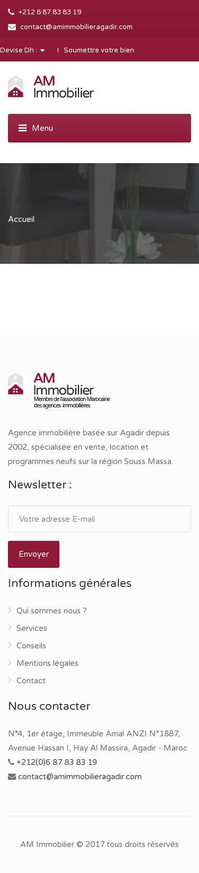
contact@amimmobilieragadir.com (76, 27)
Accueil (21, 219)
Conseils (31, 646)
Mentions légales (47, 663)
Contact (31, 680)
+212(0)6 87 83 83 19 (56, 762)
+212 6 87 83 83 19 (50, 12)
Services (31, 628)
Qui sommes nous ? (51, 611)
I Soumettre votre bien (95, 50)
